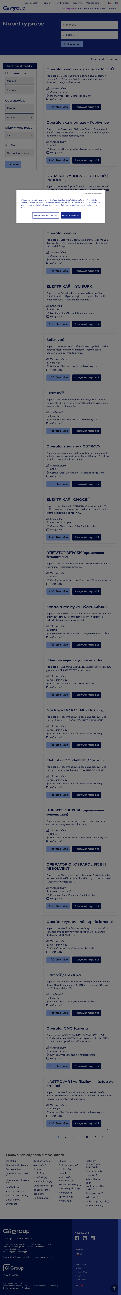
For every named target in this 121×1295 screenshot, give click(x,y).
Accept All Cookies (71, 215)
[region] (60, 206)
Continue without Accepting (92, 194)
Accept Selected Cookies (45, 215)
